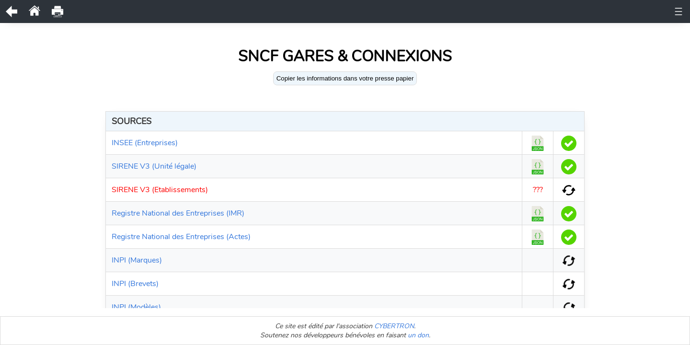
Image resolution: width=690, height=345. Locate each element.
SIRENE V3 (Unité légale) (154, 166)
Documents (216, 11)
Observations (313, 11)
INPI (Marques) (137, 260)
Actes (467, 11)
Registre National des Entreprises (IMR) (178, 213)
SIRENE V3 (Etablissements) (160, 189)
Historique (263, 11)
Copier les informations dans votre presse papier (345, 78)
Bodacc (539, 11)
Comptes (501, 11)
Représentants (369, 11)
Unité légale (167, 11)
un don (418, 335)
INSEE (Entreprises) (145, 143)
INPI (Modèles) (136, 307)
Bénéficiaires (426, 11)
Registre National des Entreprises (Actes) (181, 236)
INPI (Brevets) (135, 283)
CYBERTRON (394, 326)
